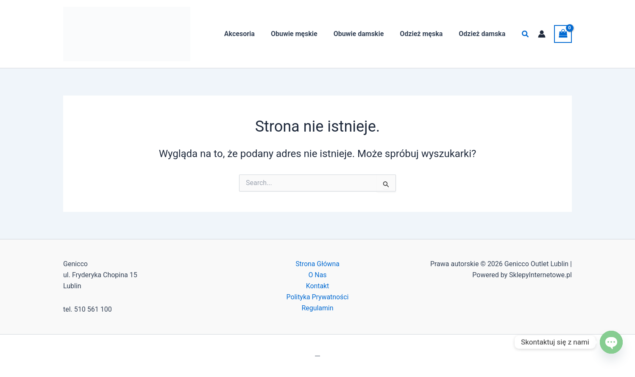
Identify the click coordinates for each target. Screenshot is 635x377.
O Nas (317, 275)
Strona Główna (317, 264)
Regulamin (317, 308)
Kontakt (317, 286)
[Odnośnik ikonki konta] (542, 34)
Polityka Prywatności (317, 297)
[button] (525, 34)
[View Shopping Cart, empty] (563, 33)
